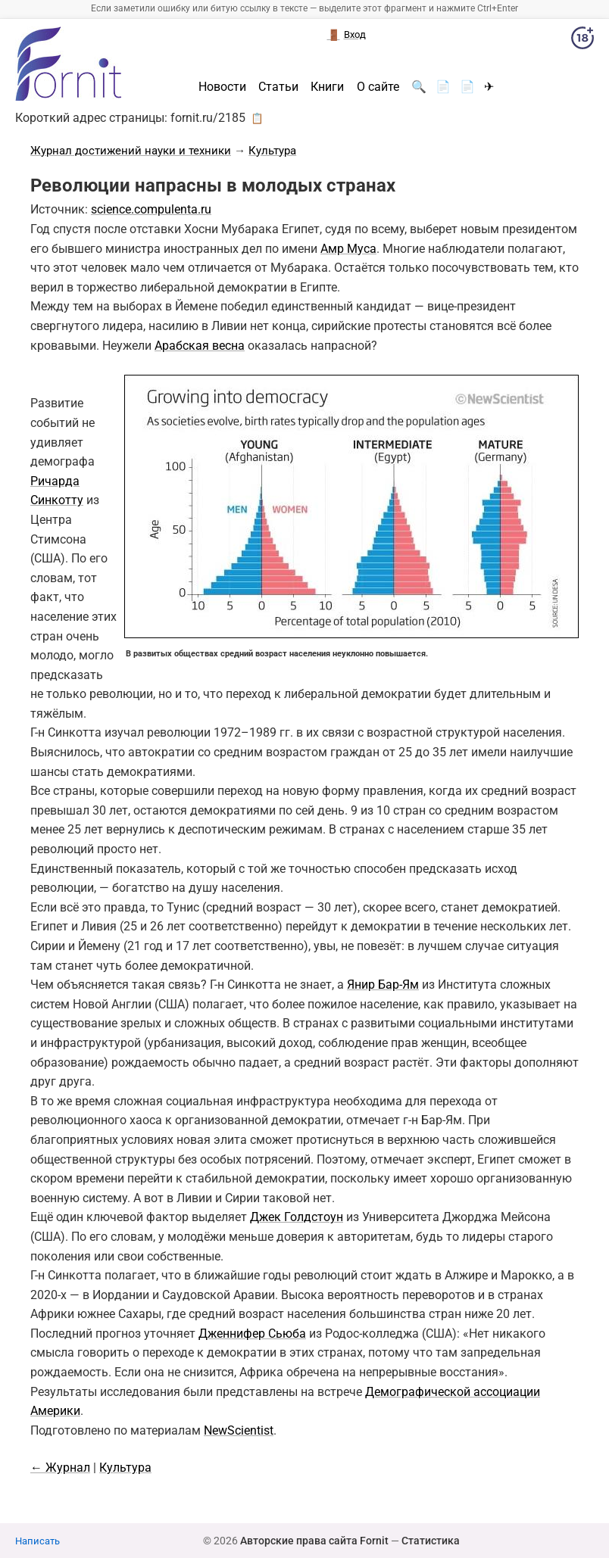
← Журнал (60, 1467)
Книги (327, 87)
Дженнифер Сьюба (252, 1333)
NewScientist (238, 1430)
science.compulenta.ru (151, 209)
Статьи (278, 87)
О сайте (378, 87)
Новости (222, 87)
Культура (272, 150)
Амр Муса (348, 248)
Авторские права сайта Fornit (314, 1541)
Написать (37, 1541)
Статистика (430, 1541)
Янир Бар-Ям (383, 984)
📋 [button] (257, 118)
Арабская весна (200, 345)
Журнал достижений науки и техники (130, 150)
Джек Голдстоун (296, 1217)
